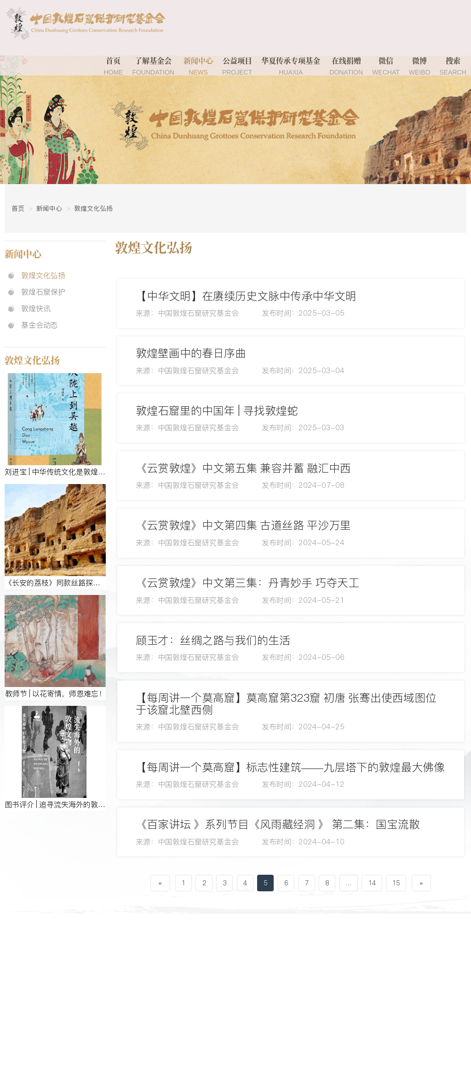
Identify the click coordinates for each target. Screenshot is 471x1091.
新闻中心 (198, 66)
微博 (420, 66)
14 (372, 886)
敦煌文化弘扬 (93, 208)
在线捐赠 (346, 66)
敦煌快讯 (36, 308)
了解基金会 (153, 66)
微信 (386, 66)
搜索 (452, 66)
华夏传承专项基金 (290, 66)
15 (396, 886)
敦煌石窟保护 (43, 292)
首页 (113, 66)
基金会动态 (39, 325)
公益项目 (237, 66)
